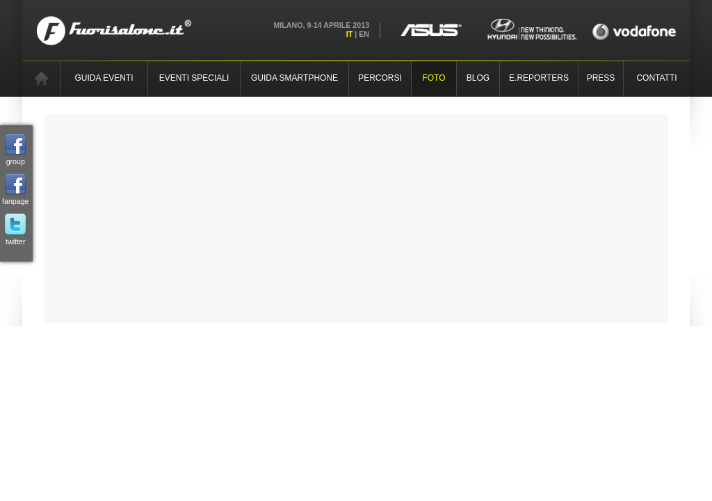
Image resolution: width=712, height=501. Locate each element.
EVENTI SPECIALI (194, 78)
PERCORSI (380, 78)
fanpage (15, 189)
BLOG (478, 78)
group (15, 150)
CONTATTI (656, 78)
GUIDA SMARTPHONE (294, 78)
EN (364, 34)
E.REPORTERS (539, 78)
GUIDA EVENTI (103, 78)
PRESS (601, 78)
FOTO (433, 78)
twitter (15, 230)
